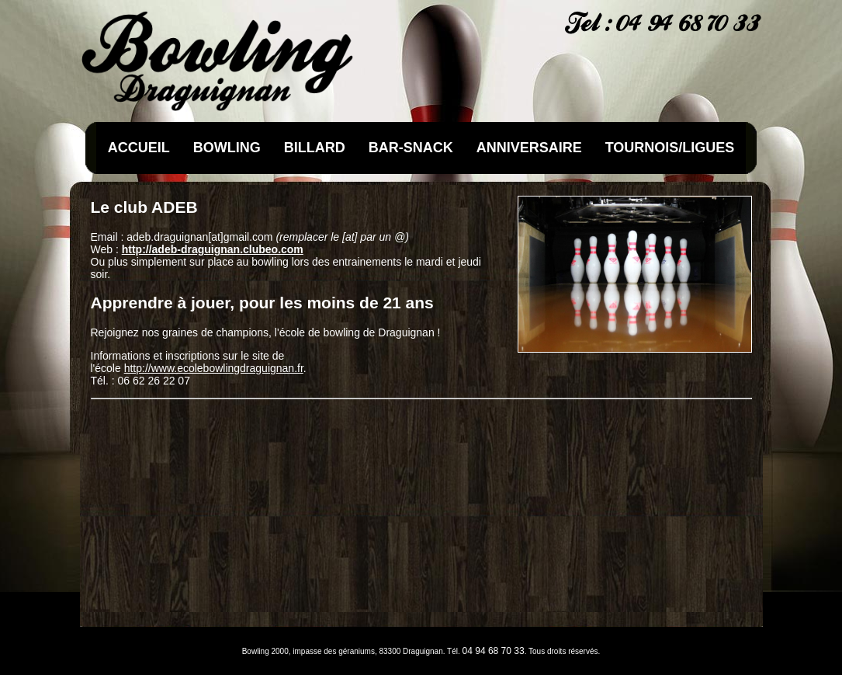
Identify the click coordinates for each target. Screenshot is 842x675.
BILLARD (314, 147)
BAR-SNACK (411, 147)
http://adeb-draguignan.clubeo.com (212, 249)
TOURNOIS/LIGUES (670, 147)
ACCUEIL (139, 147)
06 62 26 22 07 (154, 380)
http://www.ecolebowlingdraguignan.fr (213, 368)
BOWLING (227, 147)
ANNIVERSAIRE (529, 147)
